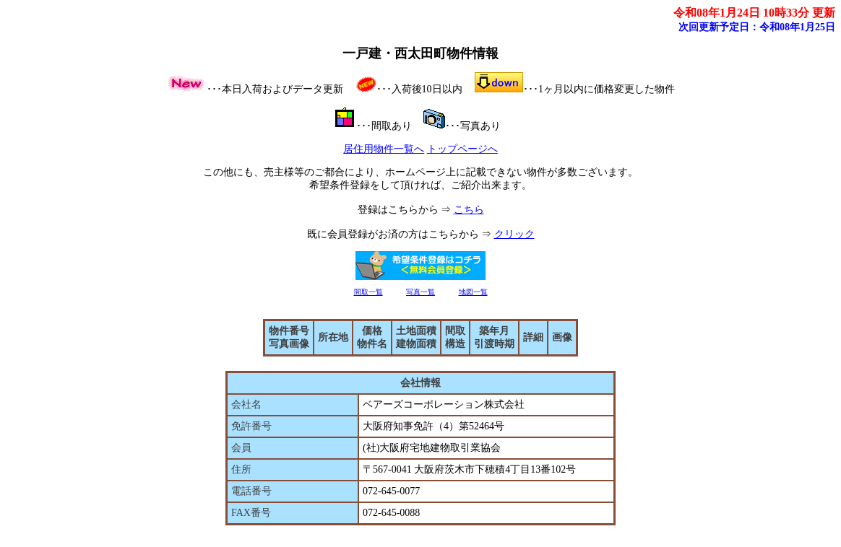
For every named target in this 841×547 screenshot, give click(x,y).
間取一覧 (368, 292)
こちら (469, 209)
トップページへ (462, 149)
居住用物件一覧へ (383, 149)
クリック (514, 234)
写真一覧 (420, 292)
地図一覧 (473, 292)
